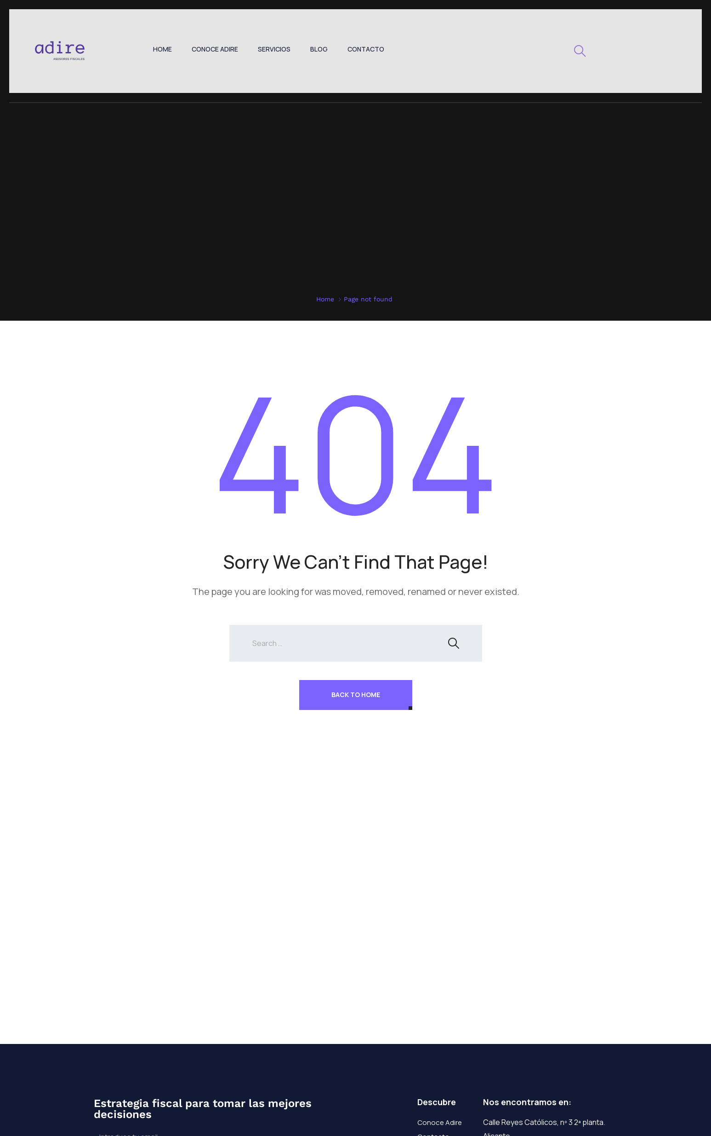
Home (162, 49)
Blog (319, 49)
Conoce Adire (215, 49)
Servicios (274, 49)
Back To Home (355, 694)
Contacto (365, 49)
